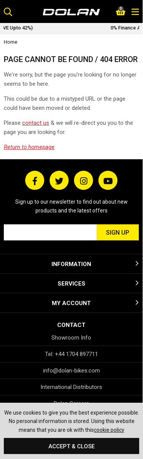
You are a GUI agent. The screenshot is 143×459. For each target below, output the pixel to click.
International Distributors (71, 387)
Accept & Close (71, 446)
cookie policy (109, 430)
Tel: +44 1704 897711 (71, 354)
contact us (35, 122)
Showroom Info (71, 337)
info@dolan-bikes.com (71, 370)
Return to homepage (29, 147)
